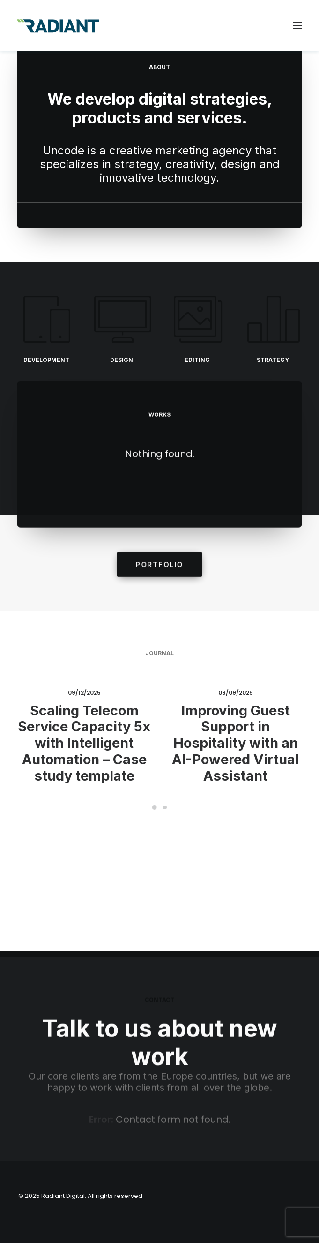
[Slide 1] (154, 807)
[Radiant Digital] (58, 25)
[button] (297, 25)
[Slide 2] (165, 807)
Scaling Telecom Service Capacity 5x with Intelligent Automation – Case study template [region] (84, 741)
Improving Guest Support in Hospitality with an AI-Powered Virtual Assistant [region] (236, 741)
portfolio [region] (159, 564)
